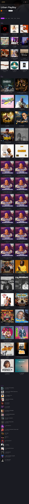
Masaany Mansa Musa (22, 275)
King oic (22, 93)
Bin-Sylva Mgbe (8, 393)
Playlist (12, 18)
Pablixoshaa (7, 423)
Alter (21, 110)
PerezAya (21, 341)
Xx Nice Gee (22, 308)
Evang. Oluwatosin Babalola (7, 176)
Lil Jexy (7, 143)
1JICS (21, 159)
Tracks (6, 18)
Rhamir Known (8, 408)
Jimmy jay (24, 35)
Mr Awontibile (8, 446)
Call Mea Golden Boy (7, 341)
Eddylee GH (7, 126)
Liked (15, 18)
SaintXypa (4, 47)
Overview (2, 18)
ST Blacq (7, 110)
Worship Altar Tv (24, 47)
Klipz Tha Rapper (8, 457)
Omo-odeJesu (22, 126)
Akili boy (24, 71)
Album (9, 18)
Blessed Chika (7, 374)
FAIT (6, 438)
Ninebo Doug (8, 431)
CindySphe (14, 59)
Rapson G (7, 308)
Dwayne (4, 71)
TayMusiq (4, 35)
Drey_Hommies (8, 461)
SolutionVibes (8, 404)
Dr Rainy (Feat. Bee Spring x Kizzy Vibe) (5, 59)
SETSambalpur (8, 412)
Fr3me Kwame (14, 35)
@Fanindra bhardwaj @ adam (24, 59)
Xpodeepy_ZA (22, 143)
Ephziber (7, 242)
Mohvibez (21, 374)
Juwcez (14, 47)
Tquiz (7, 159)
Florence (14, 71)
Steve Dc (7, 93)
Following (18, 18)
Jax (6, 427)
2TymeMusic (7, 389)
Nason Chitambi (8, 397)
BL (6, 442)
